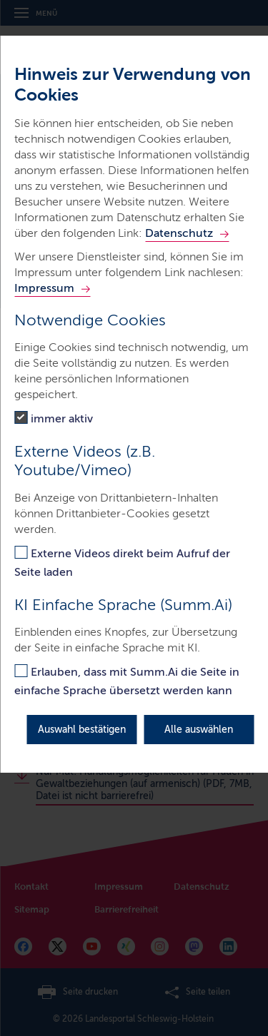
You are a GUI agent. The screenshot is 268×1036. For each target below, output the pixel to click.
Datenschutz (179, 233)
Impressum (44, 288)
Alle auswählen (198, 729)
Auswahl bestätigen (82, 729)
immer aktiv (62, 418)
